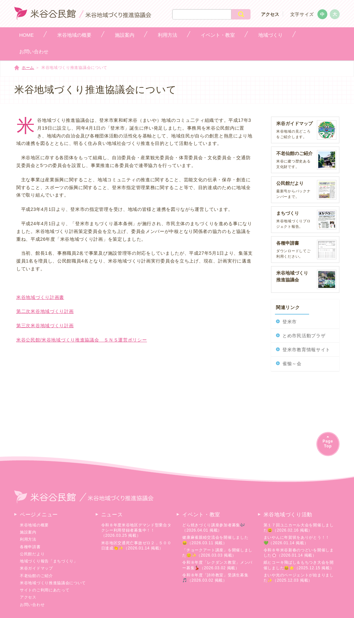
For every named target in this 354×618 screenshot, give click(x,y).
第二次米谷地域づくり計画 (45, 311)
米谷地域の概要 (34, 525)
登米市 (289, 321)
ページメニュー (39, 514)
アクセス (270, 14)
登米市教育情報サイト (306, 349)
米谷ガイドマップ (36, 568)
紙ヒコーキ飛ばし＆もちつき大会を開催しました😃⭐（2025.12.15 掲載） (299, 565)
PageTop (328, 443)
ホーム (28, 67)
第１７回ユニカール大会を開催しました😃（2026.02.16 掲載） (299, 528)
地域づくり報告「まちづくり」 (49, 561)
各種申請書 (30, 547)
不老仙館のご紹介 (36, 575)
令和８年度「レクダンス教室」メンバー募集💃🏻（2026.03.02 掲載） (217, 565)
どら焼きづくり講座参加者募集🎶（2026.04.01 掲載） (213, 528)
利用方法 (28, 539)
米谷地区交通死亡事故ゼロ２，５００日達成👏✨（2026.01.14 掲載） (136, 545)
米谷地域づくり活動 (288, 514)
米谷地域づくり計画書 (40, 297)
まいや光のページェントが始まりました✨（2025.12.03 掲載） (299, 578)
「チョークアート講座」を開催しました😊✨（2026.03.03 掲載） (217, 553)
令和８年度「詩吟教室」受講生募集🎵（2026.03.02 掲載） (215, 578)
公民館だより (32, 554)
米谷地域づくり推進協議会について (53, 583)
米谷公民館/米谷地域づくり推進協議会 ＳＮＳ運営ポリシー (81, 339)
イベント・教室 (201, 514)
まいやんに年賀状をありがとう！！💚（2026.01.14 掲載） (297, 540)
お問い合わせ (32, 604)
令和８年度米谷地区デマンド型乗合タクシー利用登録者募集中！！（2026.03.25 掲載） (136, 530)
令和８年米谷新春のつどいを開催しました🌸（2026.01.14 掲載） (299, 553)
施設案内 (28, 532)
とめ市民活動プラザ (303, 335)
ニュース (112, 514)
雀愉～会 (292, 363)
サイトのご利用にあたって (44, 590)
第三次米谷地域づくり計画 (45, 325)
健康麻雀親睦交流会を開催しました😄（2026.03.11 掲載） (215, 540)
